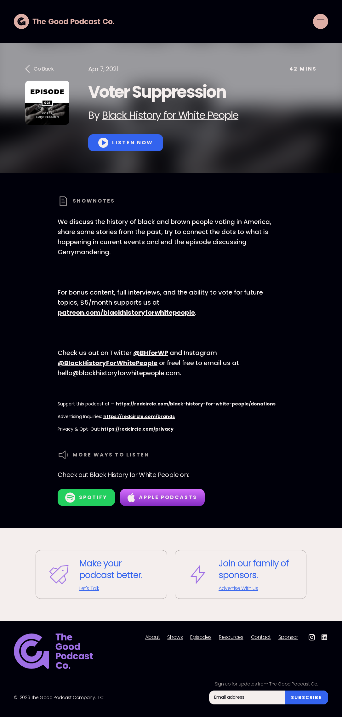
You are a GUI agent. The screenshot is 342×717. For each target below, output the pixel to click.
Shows (175, 637)
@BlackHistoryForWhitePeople (107, 362)
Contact (261, 637)
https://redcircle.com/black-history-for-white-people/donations (196, 404)
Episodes (200, 637)
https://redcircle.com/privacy (137, 429)
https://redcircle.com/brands (139, 416)
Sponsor (288, 637)
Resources (231, 637)
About (152, 637)
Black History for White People (170, 115)
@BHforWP (150, 352)
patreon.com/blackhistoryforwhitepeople (126, 312)
